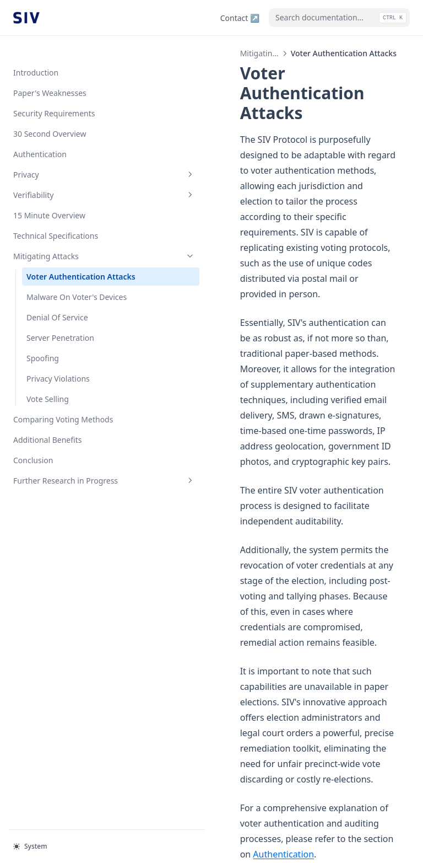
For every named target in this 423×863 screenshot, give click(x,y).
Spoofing (42, 362)
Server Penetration (60, 341)
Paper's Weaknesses (49, 73)
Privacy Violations (58, 382)
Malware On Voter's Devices (61, 295)
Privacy (67, 155)
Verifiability (67, 175)
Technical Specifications (55, 216)
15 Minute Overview (49, 196)
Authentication (40, 135)
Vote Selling (47, 403)
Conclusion (33, 464)
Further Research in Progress (67, 490)
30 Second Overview (49, 114)
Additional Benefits (47, 443)
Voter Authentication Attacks (65, 263)
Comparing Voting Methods (63, 423)
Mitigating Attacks (67, 237)
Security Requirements (54, 94)
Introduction (35, 53)
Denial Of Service (57, 321)
